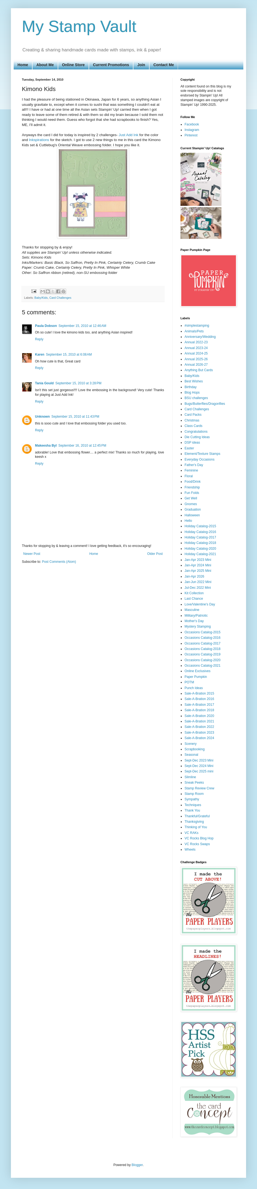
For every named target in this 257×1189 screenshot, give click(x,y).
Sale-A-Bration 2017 (199, 705)
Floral (189, 476)
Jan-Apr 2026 (194, 576)
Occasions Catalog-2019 (202, 654)
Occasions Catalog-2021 (202, 665)
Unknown (42, 416)
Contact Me (163, 65)
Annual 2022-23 (196, 342)
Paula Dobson (46, 326)
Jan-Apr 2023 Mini (198, 560)
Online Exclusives (198, 671)
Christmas (192, 420)
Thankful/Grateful (197, 816)
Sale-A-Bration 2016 (199, 699)
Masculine (192, 610)
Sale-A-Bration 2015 (199, 693)
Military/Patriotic (196, 615)
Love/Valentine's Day (200, 604)
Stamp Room (194, 794)
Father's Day (194, 465)
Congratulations (196, 432)
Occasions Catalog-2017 (202, 643)
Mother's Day (194, 621)
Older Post (155, 554)
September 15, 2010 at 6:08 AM (69, 354)
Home (22, 65)
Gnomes (191, 504)
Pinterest (191, 135)
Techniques (193, 805)
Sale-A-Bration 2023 (199, 732)
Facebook (192, 124)
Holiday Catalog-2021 (200, 554)
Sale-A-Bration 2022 (199, 727)
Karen (39, 354)
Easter (189, 448)
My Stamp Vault (79, 26)
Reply (39, 339)
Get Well (191, 498)
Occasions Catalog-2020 (202, 660)
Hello (188, 521)
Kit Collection (194, 593)
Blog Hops (192, 392)
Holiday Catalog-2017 (200, 537)
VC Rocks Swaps (197, 844)
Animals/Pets (194, 331)
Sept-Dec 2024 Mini (199, 766)
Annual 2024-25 (196, 353)
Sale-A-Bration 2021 (199, 721)
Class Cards (193, 426)
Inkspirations (39, 140)
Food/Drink (193, 482)
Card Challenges (60, 297)
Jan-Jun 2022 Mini (198, 582)
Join (141, 65)
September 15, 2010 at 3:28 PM (78, 383)
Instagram (192, 130)
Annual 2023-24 (196, 348)
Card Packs (193, 415)
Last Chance (194, 599)
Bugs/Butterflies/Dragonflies (205, 404)
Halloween (192, 515)
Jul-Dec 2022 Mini (198, 588)
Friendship (192, 487)
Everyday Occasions (199, 459)
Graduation (193, 509)
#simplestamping (197, 325)
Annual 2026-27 (196, 365)
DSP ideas (192, 442)
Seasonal (191, 755)
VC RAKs (191, 833)
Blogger (137, 1165)
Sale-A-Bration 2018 (199, 710)
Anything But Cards (199, 370)
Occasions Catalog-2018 (202, 649)
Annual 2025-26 (196, 359)
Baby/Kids (41, 297)
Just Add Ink (128, 135)
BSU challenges (196, 398)
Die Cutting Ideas (197, 437)
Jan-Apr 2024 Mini (198, 565)
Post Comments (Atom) (59, 562)
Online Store (73, 65)
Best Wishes (194, 381)
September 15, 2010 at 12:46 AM (82, 326)
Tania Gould (44, 383)
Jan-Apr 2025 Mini (198, 571)
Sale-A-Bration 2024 (199, 738)
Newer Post (31, 554)
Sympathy (192, 799)
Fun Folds (192, 493)
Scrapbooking (195, 749)
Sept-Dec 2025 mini (199, 771)
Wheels (190, 849)
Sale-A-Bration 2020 (199, 716)
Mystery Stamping (198, 626)
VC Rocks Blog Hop (199, 838)
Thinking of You (196, 827)
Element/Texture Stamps (202, 454)
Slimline (190, 777)
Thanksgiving (194, 822)
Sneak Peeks (194, 782)
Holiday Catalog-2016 (200, 532)
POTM (189, 682)
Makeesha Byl (46, 445)
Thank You (192, 810)
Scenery (191, 744)
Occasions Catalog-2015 (202, 632)
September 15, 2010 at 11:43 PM (75, 416)
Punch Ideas (194, 688)
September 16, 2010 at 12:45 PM (82, 445)
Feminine (191, 470)
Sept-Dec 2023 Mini (199, 760)
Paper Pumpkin (196, 677)
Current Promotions (111, 65)
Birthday (191, 387)
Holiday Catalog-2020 (200, 548)
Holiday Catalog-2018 (200, 543)
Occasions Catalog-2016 (202, 638)
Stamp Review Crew (199, 788)
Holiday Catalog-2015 (200, 526)
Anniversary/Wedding (200, 337)
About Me (45, 65)
